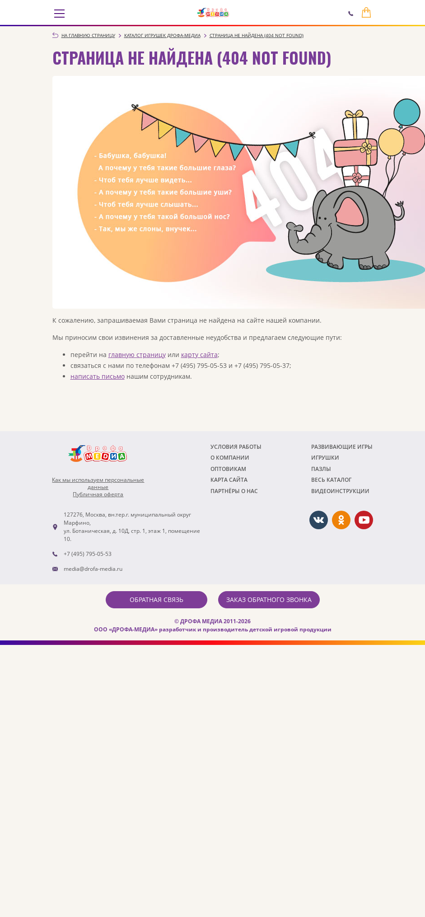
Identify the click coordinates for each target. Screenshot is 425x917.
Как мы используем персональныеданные (98, 483)
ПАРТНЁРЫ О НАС (234, 491)
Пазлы (321, 469)
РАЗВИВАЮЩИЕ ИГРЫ (342, 447)
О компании (229, 457)
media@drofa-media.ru (93, 569)
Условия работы (236, 447)
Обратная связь (156, 599)
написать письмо (97, 376)
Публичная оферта (98, 494)
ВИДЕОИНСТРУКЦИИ (340, 491)
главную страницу (137, 354)
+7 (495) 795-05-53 (88, 554)
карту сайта (199, 354)
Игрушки (325, 457)
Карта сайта (229, 480)
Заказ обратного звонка (269, 599)
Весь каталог (331, 480)
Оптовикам (228, 469)
